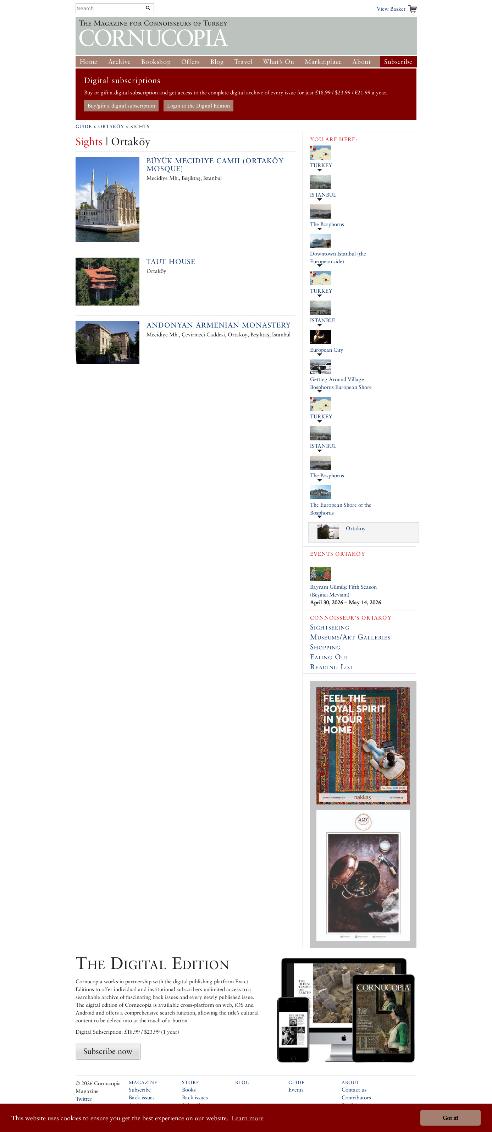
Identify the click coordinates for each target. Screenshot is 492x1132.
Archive (119, 61)
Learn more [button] (248, 1118)
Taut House (171, 261)
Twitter (84, 1099)
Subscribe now (107, 1051)
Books (189, 1090)
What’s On (278, 61)
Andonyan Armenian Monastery (219, 325)
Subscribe (398, 61)
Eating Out (329, 657)
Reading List (332, 667)
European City (326, 350)
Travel (243, 61)
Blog (216, 61)
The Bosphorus (327, 224)
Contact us (354, 1090)
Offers (190, 61)
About (361, 61)
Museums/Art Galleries (350, 637)
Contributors (356, 1097)
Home (89, 61)
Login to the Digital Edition (198, 106)
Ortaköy (111, 126)
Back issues (142, 1097)
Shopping (325, 647)
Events (296, 1090)
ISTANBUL (323, 195)
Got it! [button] (450, 1118)
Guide (84, 126)
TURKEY (321, 165)
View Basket (391, 9)
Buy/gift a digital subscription (121, 106)
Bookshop (156, 61)
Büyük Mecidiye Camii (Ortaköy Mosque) (215, 164)
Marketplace (323, 61)
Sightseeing (329, 627)
